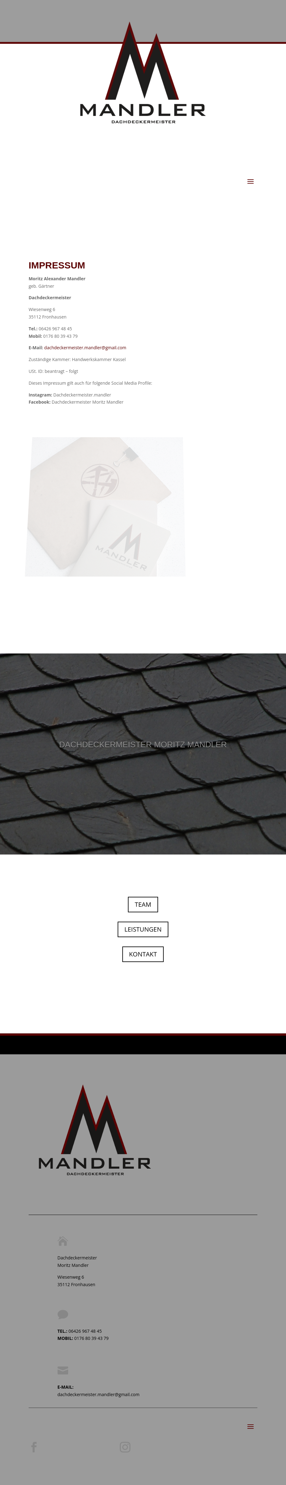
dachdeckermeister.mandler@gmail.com (85, 348)
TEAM (143, 904)
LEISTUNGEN (143, 929)
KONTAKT (143, 954)
